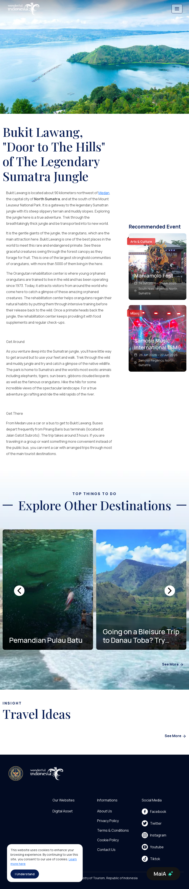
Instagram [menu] (154, 835)
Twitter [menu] (152, 823)
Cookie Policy (108, 840)
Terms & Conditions (113, 830)
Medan (103, 192)
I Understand (25, 874)
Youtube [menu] (153, 847)
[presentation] (19, 590)
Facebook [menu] (154, 811)
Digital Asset (62, 811)
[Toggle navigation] (177, 8)
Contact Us (106, 849)
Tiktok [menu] (151, 859)
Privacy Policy (108, 820)
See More (173, 664)
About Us (104, 811)
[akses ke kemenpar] (16, 773)
